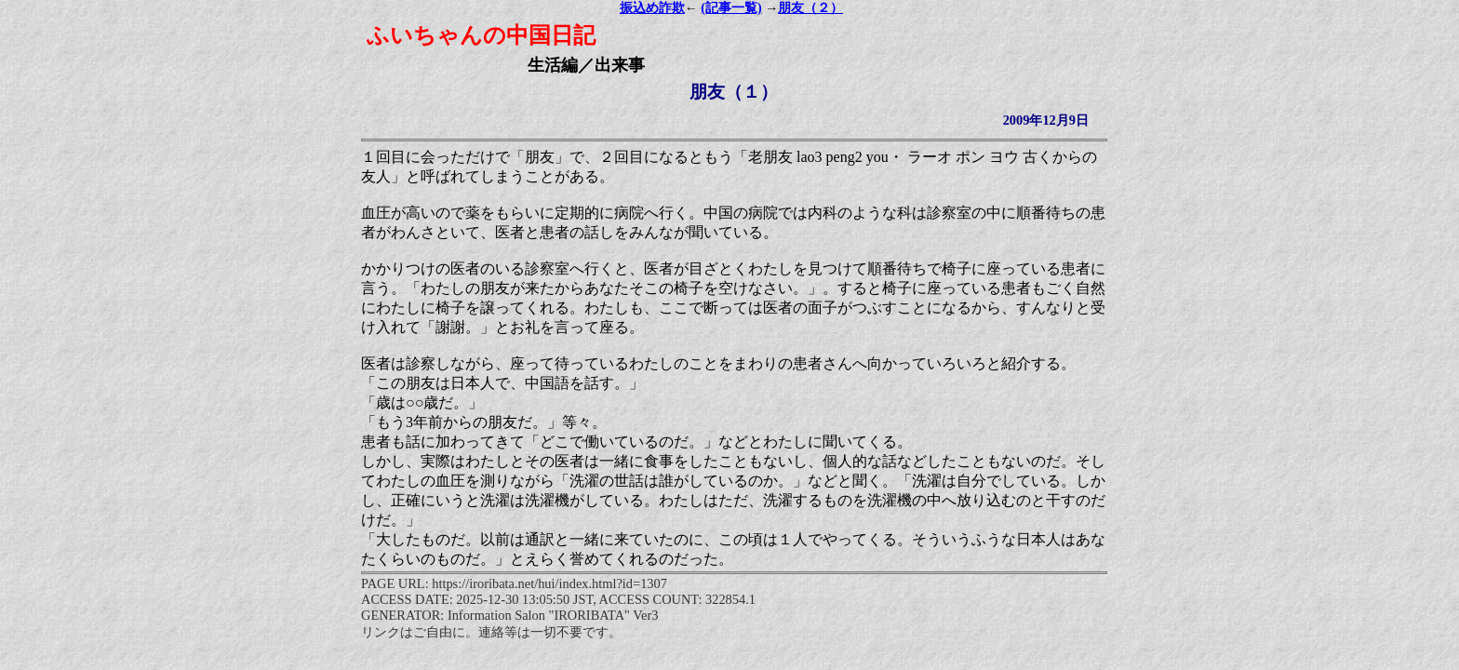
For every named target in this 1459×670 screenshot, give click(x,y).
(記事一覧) (731, 8)
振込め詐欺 (652, 8)
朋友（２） (810, 8)
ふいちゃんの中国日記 (481, 35)
